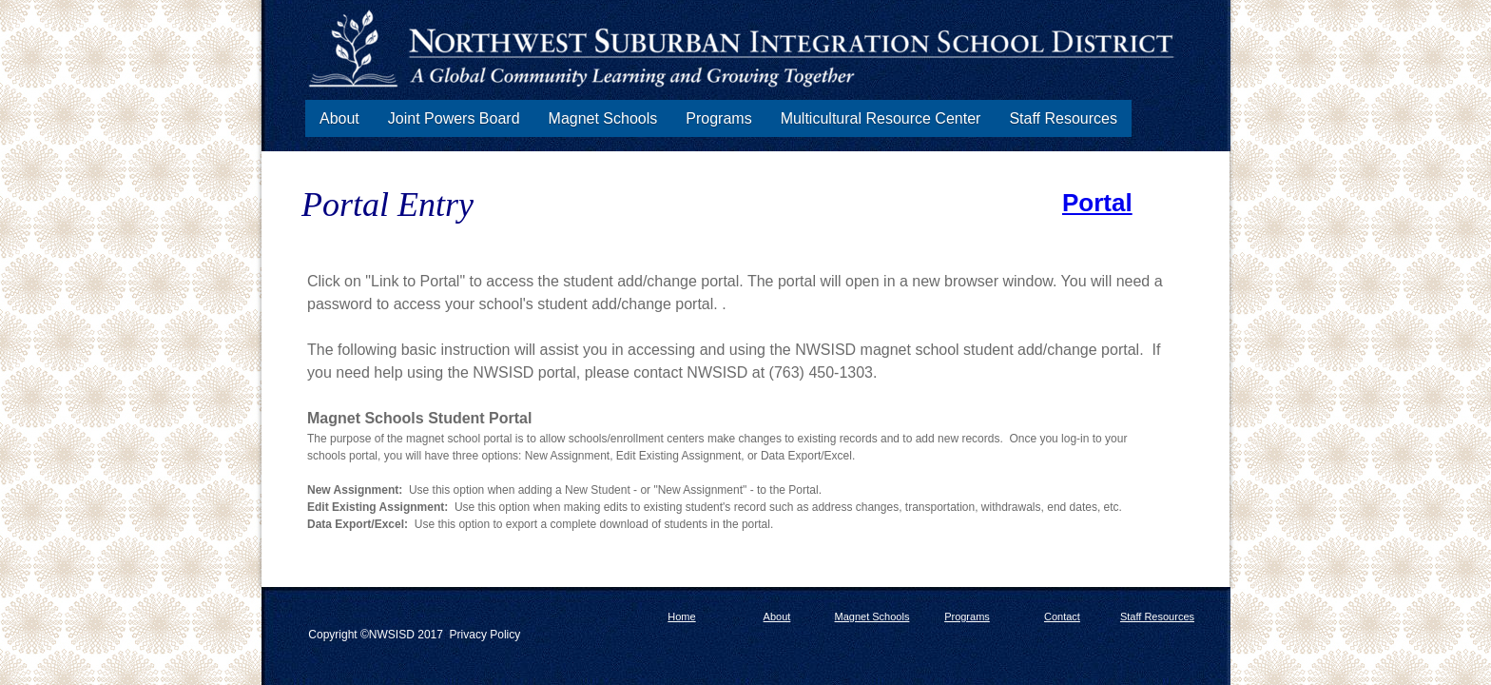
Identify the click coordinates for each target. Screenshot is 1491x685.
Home (681, 616)
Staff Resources (1063, 118)
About (339, 118)
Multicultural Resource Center (881, 118)
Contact (1062, 616)
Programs (718, 118)
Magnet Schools (603, 118)
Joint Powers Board (454, 118)
